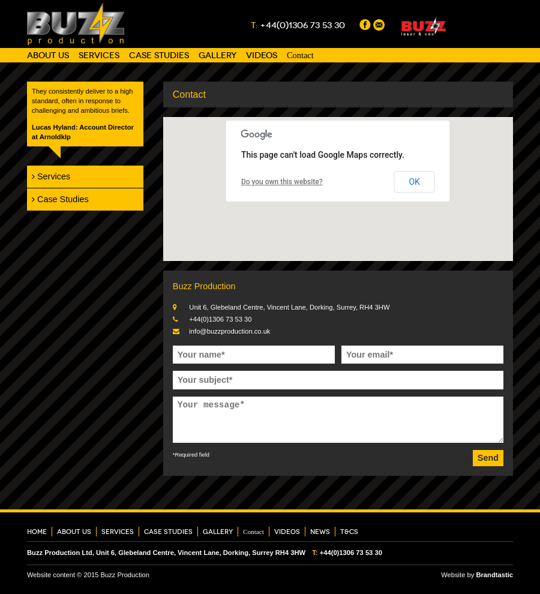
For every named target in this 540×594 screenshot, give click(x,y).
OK (414, 182)
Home (37, 531)
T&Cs (349, 531)
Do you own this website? (282, 182)
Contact (300, 55)
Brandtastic (494, 574)
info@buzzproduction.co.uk (229, 331)
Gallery (217, 55)
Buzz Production (75, 24)
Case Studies (159, 55)
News (320, 531)
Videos (261, 55)
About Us (48, 55)
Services (99, 55)
